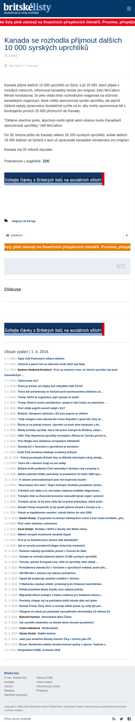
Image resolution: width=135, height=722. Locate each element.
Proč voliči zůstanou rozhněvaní (37, 523)
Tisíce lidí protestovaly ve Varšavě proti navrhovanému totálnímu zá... (60, 391)
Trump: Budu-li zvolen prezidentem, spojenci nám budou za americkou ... (62, 402)
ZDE (46, 161)
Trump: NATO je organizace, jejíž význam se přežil (48, 397)
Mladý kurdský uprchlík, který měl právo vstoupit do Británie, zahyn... (60, 430)
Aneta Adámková (29, 628)
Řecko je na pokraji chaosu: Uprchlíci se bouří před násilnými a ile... (59, 424)
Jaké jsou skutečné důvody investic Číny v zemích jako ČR (55, 639)
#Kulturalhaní (50, 628)
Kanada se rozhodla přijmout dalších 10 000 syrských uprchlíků (58, 556)
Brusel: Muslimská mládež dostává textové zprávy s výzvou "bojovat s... (63, 644)
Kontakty (9, 682)
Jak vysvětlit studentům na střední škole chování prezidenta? (56, 622)
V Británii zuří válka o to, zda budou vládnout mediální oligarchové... (59, 490)
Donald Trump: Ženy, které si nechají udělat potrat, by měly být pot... (60, 606)
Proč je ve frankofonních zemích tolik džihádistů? (48, 540)
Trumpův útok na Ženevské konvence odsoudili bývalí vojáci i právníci (61, 496)
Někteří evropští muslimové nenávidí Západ (44, 534)
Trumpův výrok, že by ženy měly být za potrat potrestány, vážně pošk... (61, 501)
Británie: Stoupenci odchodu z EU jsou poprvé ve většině (53, 413)
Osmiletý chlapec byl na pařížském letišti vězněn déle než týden (58, 600)
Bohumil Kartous (29, 616)
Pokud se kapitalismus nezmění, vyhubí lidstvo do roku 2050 (55, 512)
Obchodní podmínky (15, 694)
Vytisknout (14, 235)
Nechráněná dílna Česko (56, 616)
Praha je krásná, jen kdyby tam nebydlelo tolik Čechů (50, 386)
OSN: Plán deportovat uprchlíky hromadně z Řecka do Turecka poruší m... (63, 435)
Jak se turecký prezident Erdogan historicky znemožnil (51, 545)
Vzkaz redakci (44, 682)
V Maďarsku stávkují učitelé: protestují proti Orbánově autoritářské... (61, 584)
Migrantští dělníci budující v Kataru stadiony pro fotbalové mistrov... (60, 595)
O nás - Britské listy (15, 677)
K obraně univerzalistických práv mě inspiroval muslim (52, 479)
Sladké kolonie (47, 633)
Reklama (9, 690)
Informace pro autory (48, 686)
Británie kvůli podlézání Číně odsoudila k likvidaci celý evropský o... (59, 468)
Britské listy (53, 9)
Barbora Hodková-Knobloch (35, 369)
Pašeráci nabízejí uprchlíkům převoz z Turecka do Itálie (52, 551)
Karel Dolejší (25, 529)
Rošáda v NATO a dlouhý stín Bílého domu (61, 529)
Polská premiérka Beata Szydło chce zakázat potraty (51, 589)
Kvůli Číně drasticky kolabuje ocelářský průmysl (47, 452)
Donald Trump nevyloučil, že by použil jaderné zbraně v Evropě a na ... (60, 507)
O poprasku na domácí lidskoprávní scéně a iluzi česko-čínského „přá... (81, 518)
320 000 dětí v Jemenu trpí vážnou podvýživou (47, 573)
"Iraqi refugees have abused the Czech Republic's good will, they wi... (60, 419)
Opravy (8, 686)
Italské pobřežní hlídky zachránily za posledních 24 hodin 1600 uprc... (60, 474)
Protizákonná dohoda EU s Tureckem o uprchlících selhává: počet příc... (63, 567)
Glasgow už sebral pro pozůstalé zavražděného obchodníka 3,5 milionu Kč (64, 611)
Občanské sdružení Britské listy (45, 706)
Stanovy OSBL (44, 677)
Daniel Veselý (27, 518)
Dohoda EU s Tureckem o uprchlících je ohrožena (48, 446)
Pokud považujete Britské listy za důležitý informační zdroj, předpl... (62, 457)
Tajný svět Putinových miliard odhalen (41, 358)
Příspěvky (42, 690)
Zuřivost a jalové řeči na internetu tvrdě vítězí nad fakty (51, 364)
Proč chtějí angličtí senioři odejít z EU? (41, 408)
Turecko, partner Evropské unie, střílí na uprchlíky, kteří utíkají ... (58, 562)
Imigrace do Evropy (24, 221)
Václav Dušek (27, 633)
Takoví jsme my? (28, 380)
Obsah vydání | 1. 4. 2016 (26, 352)
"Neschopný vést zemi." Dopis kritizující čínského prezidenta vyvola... (60, 485)
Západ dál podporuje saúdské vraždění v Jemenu (49, 578)
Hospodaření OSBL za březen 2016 (39, 650)
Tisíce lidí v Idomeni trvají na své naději (42, 463)
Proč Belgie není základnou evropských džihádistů (49, 441)
